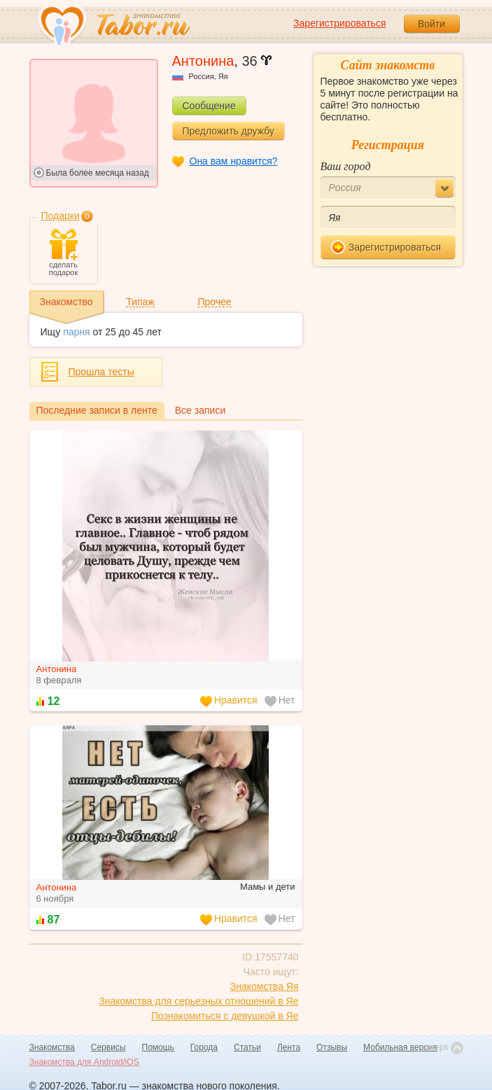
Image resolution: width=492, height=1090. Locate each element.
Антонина (56, 669)
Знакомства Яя (264, 986)
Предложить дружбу (228, 131)
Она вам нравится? (234, 161)
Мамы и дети (267, 886)
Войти (431, 23)
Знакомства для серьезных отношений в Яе (198, 1001)
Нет (280, 700)
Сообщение (209, 105)
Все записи (200, 410)
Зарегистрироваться (339, 23)
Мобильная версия (400, 1047)
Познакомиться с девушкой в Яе (225, 1015)
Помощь (158, 1047)
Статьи (247, 1047)
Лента (288, 1047)
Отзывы (331, 1047)
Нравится (229, 700)
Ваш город (346, 166)
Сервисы (108, 1047)
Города (204, 1047)
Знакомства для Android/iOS (84, 1062)
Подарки (60, 215)
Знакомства (52, 1047)
